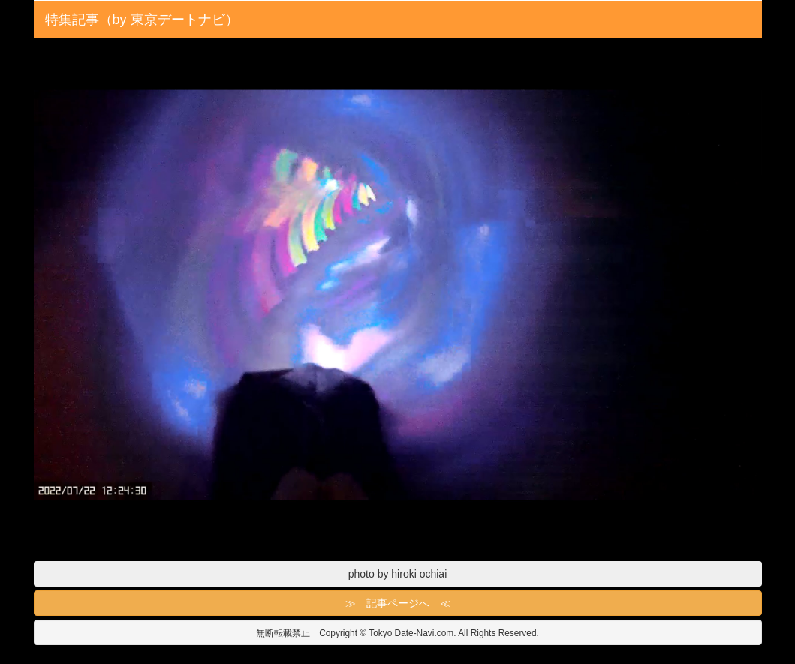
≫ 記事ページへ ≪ (397, 603)
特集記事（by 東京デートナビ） (142, 19)
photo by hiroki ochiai (397, 574)
